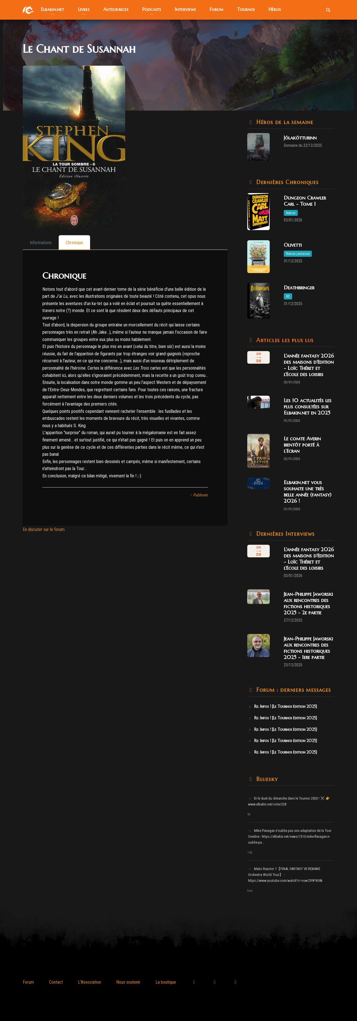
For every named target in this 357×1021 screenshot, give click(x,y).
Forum (28, 982)
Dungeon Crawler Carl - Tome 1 (305, 200)
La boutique (165, 982)
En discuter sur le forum (44, 529)
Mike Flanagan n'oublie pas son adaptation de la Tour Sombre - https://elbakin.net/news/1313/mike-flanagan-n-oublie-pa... (289, 836)
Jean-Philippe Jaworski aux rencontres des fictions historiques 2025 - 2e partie (308, 603)
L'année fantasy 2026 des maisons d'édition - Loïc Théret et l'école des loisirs (309, 364)
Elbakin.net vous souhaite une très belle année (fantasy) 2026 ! (307, 491)
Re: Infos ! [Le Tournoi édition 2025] (282, 706)
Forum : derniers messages (292, 689)
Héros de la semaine (283, 122)
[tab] (41, 242)
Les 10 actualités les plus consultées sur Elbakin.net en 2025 (307, 406)
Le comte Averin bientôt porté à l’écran (302, 444)
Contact (56, 982)
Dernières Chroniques (286, 182)
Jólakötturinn (300, 137)
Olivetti (293, 245)
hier (250, 891)
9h (249, 814)
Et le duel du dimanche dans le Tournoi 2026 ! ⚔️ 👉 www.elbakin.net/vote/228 (289, 801)
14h (249, 853)
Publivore (200, 495)
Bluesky (266, 779)
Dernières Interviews (284, 533)
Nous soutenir (128, 982)
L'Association (89, 982)
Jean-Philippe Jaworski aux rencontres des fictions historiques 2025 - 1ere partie (308, 647)
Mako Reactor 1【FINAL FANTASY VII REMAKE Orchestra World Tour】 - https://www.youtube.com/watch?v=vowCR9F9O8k (285, 875)
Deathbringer (299, 287)
